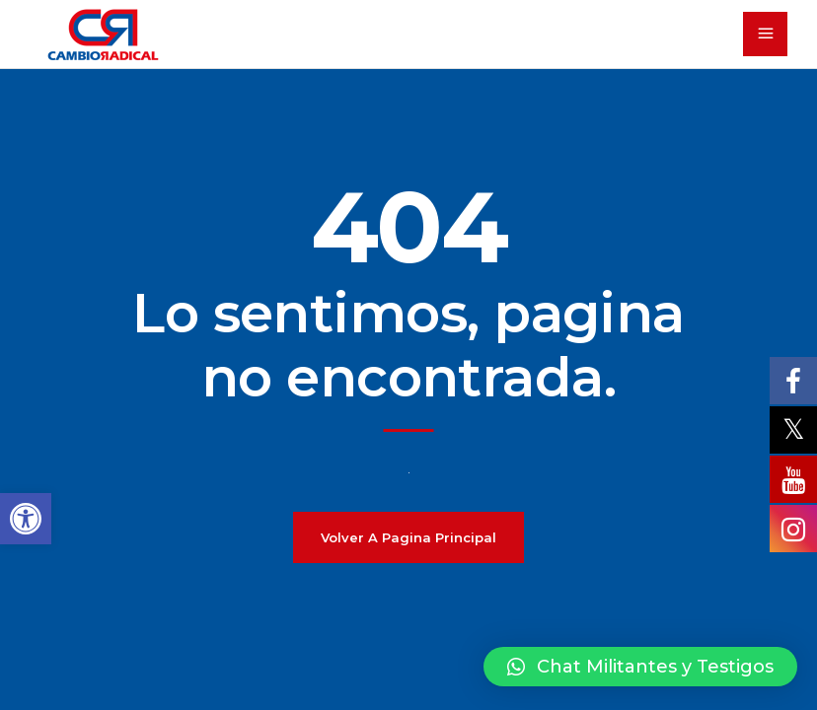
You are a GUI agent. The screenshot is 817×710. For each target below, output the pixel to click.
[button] (640, 666)
